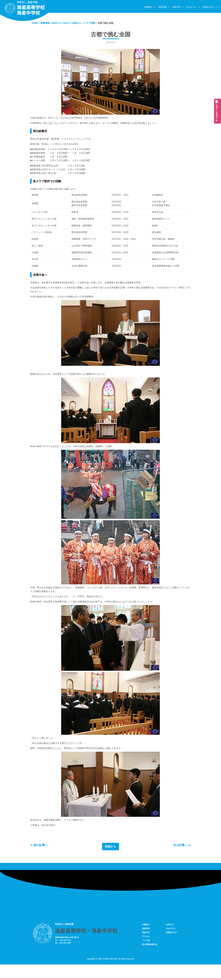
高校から (110, 859)
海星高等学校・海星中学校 (86, 943)
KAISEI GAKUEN (110, 972)
